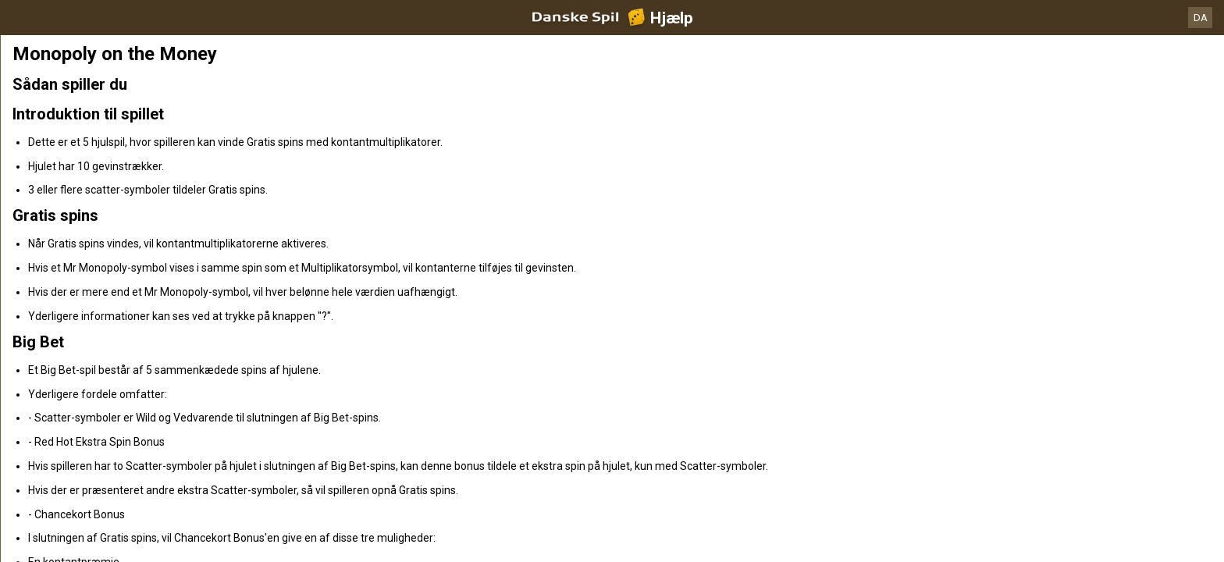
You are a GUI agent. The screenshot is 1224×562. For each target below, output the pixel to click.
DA (1201, 17)
